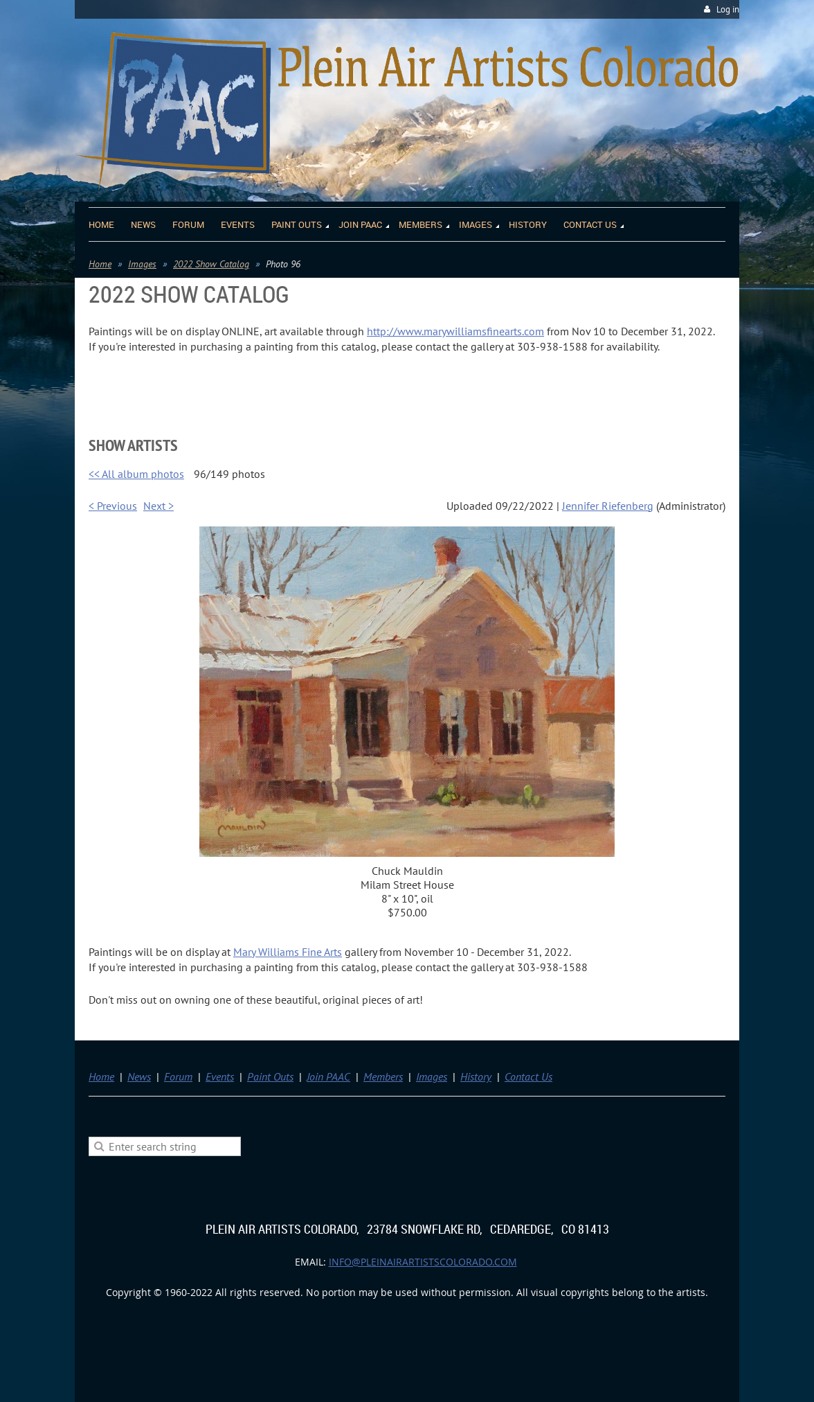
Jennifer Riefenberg (607, 506)
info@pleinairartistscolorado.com (423, 1261)
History (475, 1076)
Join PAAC (328, 1076)
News (139, 1076)
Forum (178, 1076)
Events (220, 1076)
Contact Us (528, 1076)
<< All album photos (136, 474)
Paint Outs (270, 1076)
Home (100, 264)
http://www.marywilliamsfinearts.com (455, 331)
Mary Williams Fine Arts (287, 952)
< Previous (113, 506)
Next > (158, 506)
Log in (727, 9)
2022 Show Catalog (211, 264)
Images (142, 264)
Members (383, 1076)
